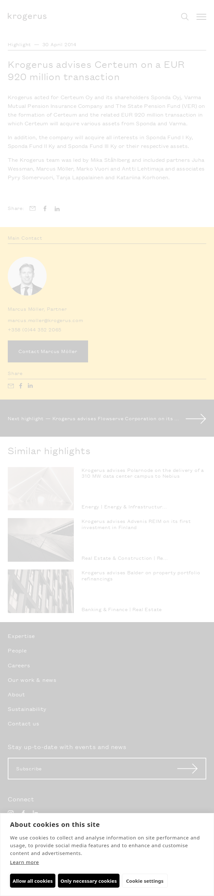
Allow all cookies (33, 881)
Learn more (24, 862)
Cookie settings (144, 881)
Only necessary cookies (89, 881)
